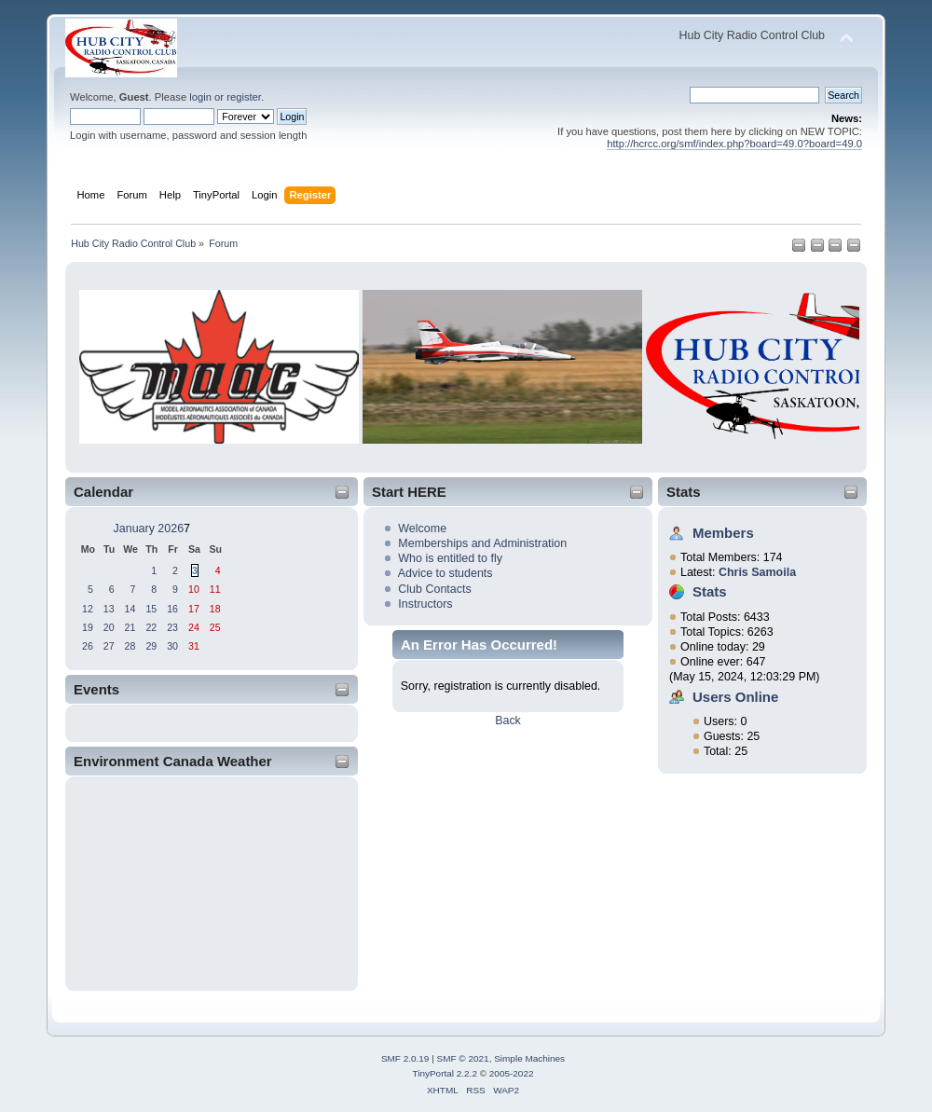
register (243, 97)
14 (130, 608)
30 (172, 646)
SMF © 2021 (463, 1058)
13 (109, 608)
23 (172, 627)
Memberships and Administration (482, 543)
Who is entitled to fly (450, 558)
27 (109, 646)
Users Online (735, 697)
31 (193, 646)
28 (130, 646)
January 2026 (149, 528)
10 (193, 589)
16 (172, 608)
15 (151, 608)
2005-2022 (511, 1073)
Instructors (425, 604)
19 (87, 627)
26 (87, 646)
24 (193, 627)
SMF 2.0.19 (405, 1058)
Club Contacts (434, 589)
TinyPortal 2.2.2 (444, 1073)
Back (508, 720)
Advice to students (445, 573)
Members (723, 533)
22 (151, 627)
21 (130, 627)
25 (215, 627)
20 (109, 627)
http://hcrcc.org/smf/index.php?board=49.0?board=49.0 (734, 143)
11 (215, 589)
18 (215, 608)
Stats (683, 492)
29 (151, 646)
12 (87, 608)
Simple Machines (529, 1058)
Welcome (422, 528)
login (200, 97)
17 (193, 608)
